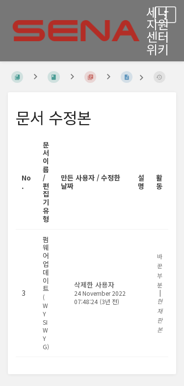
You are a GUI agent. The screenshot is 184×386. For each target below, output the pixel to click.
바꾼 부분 (159, 270)
